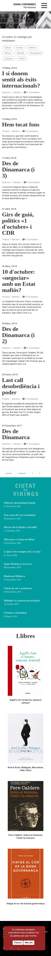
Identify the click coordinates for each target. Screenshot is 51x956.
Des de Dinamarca (16, 434)
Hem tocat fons (20, 125)
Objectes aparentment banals (19, 502)
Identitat (20, 53)
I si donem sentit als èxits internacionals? (21, 79)
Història (7, 53)
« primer (8, 473)
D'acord (17, 943)
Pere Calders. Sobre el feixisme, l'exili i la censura (25, 836)
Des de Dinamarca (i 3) (18, 169)
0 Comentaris (32, 92)
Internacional (35, 53)
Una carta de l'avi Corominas (20, 515)
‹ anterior (22, 473)
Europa (20, 47)
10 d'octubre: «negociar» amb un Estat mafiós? (18, 281)
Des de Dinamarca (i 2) (18, 335)
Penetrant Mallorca (14, 576)
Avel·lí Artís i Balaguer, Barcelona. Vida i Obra (26, 769)
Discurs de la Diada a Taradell (20, 527)
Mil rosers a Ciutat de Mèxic (19, 539)
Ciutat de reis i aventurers (18, 588)
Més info (29, 943)
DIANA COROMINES (24, 4)
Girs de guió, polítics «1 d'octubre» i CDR (18, 224)
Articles (17, 92)
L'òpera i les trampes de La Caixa (22, 551)
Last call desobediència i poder (21, 386)
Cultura (7, 47)
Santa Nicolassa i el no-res (18, 564)
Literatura (8, 58)
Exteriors (32, 47)
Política (22, 58)
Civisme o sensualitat (15, 612)
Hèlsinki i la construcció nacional (22, 600)
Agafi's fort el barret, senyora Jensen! (25, 701)
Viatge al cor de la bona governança (25, 903)
